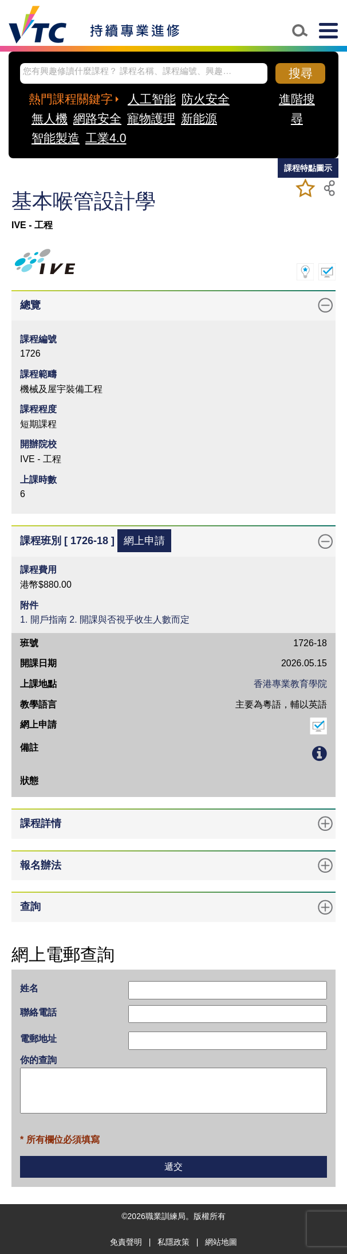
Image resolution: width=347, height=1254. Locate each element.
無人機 (49, 118)
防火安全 (206, 99)
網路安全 (97, 118)
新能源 (199, 118)
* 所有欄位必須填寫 (60, 1139)
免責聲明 (126, 1242)
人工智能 (152, 99)
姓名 (29, 988)
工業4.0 (105, 137)
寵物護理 (151, 118)
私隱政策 (173, 1242)
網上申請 (144, 540)
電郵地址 (38, 1039)
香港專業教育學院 (290, 684)
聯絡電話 (38, 1012)
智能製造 (55, 137)
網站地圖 (221, 1242)
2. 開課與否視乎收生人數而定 (129, 619)
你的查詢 (38, 1060)
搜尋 (301, 73)
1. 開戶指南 (43, 619)
